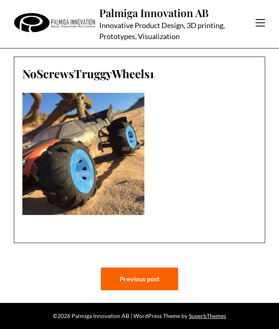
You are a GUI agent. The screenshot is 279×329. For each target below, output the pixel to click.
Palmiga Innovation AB (154, 13)
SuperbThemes (207, 315)
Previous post (139, 279)
